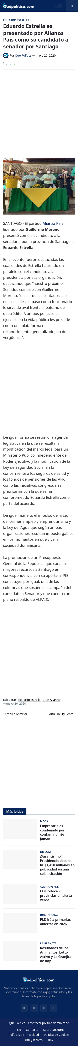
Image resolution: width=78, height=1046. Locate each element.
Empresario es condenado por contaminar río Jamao (52, 832)
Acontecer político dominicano (48, 1023)
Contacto (32, 1030)
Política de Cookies (56, 1035)
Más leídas (14, 811)
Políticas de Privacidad (24, 1035)
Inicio (17, 1030)
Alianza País (53, 223)
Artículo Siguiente (61, 714)
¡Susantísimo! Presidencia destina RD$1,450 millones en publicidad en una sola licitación (57, 865)
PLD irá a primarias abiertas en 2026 (55, 921)
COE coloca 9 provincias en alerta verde (56, 895)
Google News (34, 1040)
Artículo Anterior (16, 714)
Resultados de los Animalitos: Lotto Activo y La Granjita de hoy (56, 954)
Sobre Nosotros (53, 1030)
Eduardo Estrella (29, 699)
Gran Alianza (51, 699)
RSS (50, 1040)
